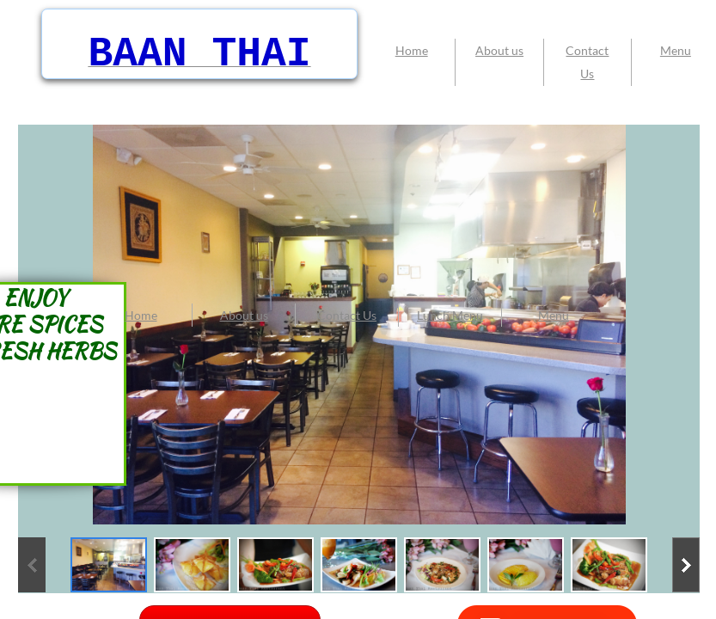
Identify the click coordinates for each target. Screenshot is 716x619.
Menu (553, 315)
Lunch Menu (450, 315)
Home (141, 315)
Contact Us (346, 315)
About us (244, 315)
